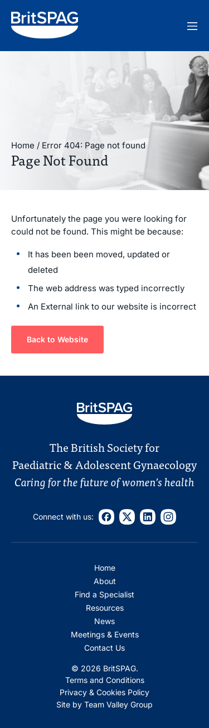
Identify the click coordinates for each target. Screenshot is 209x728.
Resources (105, 607)
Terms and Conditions (104, 680)
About (105, 581)
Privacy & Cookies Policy (104, 692)
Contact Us (104, 647)
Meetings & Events (105, 634)
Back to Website (57, 339)
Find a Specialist (104, 594)
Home (23, 145)
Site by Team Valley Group (104, 704)
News (104, 621)
